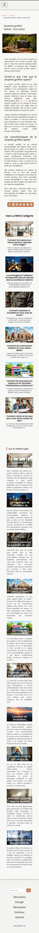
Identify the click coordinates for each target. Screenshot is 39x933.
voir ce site (24, 101)
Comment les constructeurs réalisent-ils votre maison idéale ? (19, 348)
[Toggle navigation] (4, 4)
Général (12, 15)
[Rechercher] (17, 890)
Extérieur (19, 912)
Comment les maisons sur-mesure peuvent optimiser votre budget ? (19, 242)
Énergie (19, 902)
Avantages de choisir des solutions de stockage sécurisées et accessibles (19, 844)
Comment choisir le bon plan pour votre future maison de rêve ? (19, 418)
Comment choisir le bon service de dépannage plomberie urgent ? (19, 761)
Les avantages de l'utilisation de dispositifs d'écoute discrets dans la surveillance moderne (19, 277)
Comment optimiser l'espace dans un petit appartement (19, 801)
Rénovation (19, 907)
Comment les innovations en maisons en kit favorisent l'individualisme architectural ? (19, 383)
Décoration (19, 897)
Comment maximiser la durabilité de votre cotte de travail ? (19, 312)
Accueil (3, 15)
